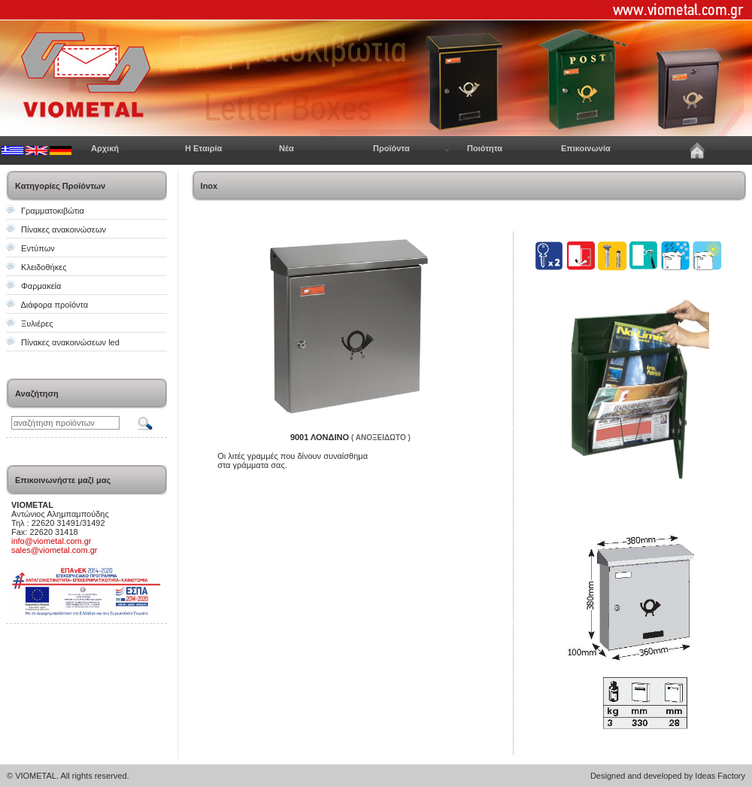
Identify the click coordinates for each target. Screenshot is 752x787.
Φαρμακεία (41, 285)
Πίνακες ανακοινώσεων (63, 229)
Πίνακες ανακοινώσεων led (70, 342)
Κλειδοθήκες (43, 267)
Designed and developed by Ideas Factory (667, 775)
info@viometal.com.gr (51, 540)
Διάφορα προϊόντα (54, 304)
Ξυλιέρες (37, 323)
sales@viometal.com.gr (54, 550)
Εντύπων (38, 248)
